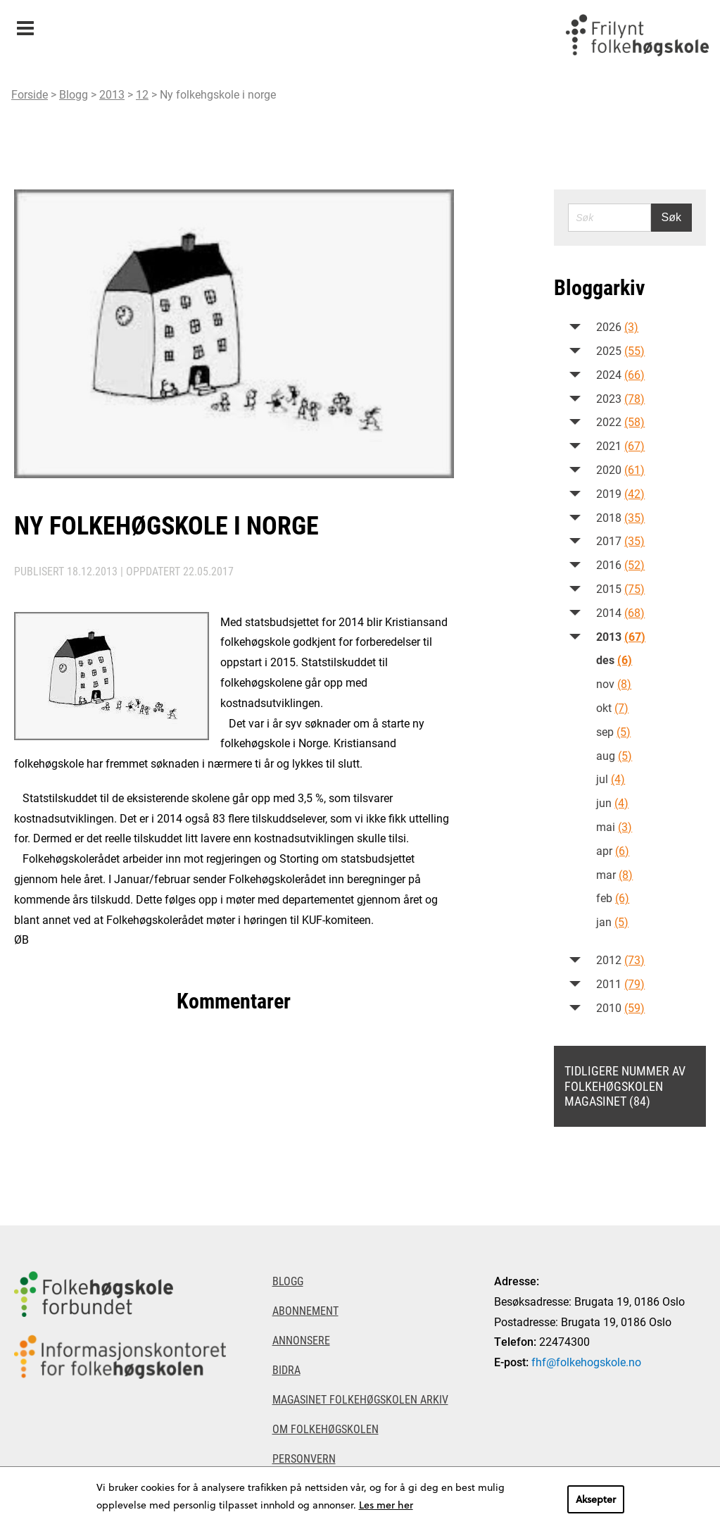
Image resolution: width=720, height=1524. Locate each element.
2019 (620, 493)
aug (614, 755)
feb (612, 897)
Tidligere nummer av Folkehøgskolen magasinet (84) (625, 1085)
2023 (620, 398)
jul (610, 778)
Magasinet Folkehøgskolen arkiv (360, 1399)
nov (613, 683)
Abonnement (305, 1310)
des (614, 659)
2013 (112, 94)
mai (614, 826)
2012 (620, 959)
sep (613, 731)
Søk (671, 217)
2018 (620, 517)
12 (142, 94)
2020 (620, 469)
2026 (617, 326)
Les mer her (386, 1504)
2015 (620, 588)
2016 (620, 564)
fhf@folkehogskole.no (586, 1361)
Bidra (286, 1369)
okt (612, 707)
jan (612, 921)
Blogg (73, 94)
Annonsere (301, 1339)
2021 (620, 445)
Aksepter (596, 1499)
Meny (25, 23)
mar (614, 874)
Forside (29, 94)
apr (612, 850)
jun (612, 802)
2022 (620, 421)
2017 (620, 540)
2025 (620, 350)
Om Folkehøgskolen (325, 1428)
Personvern (304, 1458)
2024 (620, 374)
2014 (620, 612)
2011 (620, 983)
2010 (620, 1007)
